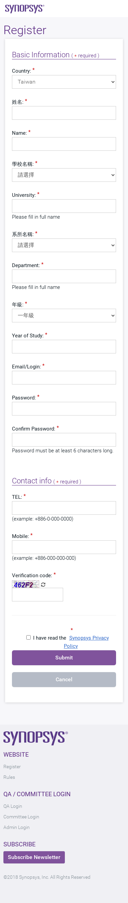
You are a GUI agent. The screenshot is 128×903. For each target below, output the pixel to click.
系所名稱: (23, 234)
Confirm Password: (33, 429)
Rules (9, 777)
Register (12, 766)
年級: (18, 305)
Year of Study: (28, 336)
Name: (19, 133)
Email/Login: (26, 367)
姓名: (18, 102)
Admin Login (16, 827)
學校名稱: (23, 164)
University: (24, 195)
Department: (26, 265)
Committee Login (21, 816)
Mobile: (20, 536)
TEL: (17, 497)
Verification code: (32, 575)
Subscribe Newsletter (34, 857)
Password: (24, 398)
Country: (21, 71)
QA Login (12, 806)
